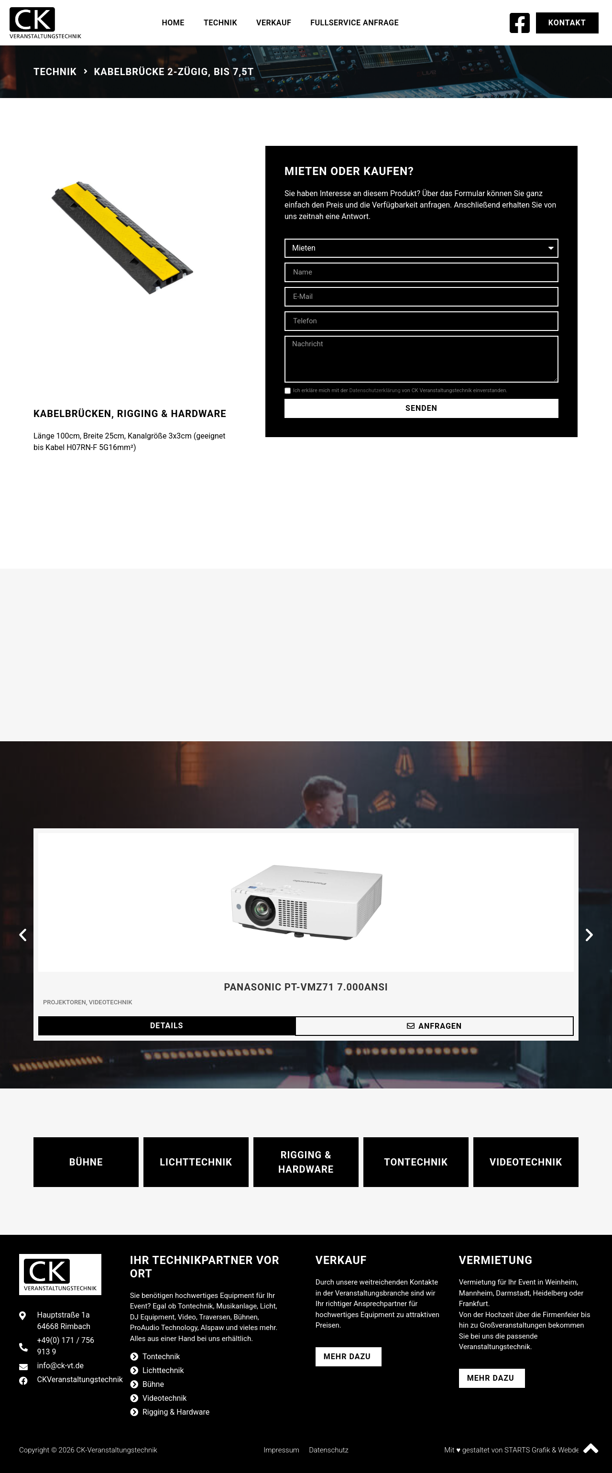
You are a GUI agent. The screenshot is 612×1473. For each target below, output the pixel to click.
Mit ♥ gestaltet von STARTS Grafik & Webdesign (518, 1450)
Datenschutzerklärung (375, 390)
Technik (220, 22)
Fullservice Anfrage (354, 22)
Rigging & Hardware (172, 413)
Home (173, 22)
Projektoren (64, 1002)
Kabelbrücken (72, 413)
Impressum (281, 1450)
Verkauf (273, 22)
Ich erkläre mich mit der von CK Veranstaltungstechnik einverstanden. (400, 390)
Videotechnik (110, 1002)
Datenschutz (329, 1450)
